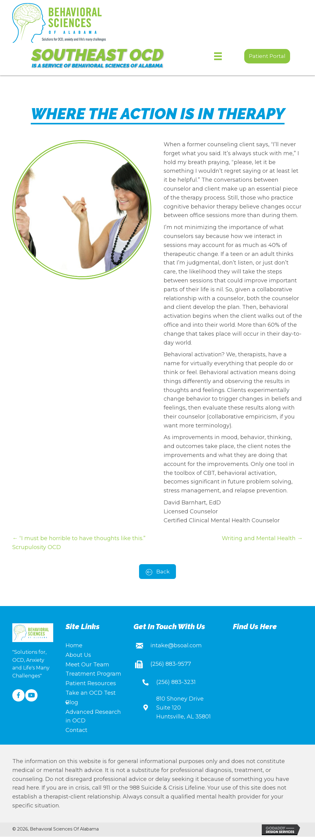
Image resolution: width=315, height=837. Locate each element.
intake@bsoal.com (176, 646)
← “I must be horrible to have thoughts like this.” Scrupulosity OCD (79, 543)
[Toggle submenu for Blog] (67, 703)
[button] (267, 56)
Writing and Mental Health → (262, 538)
